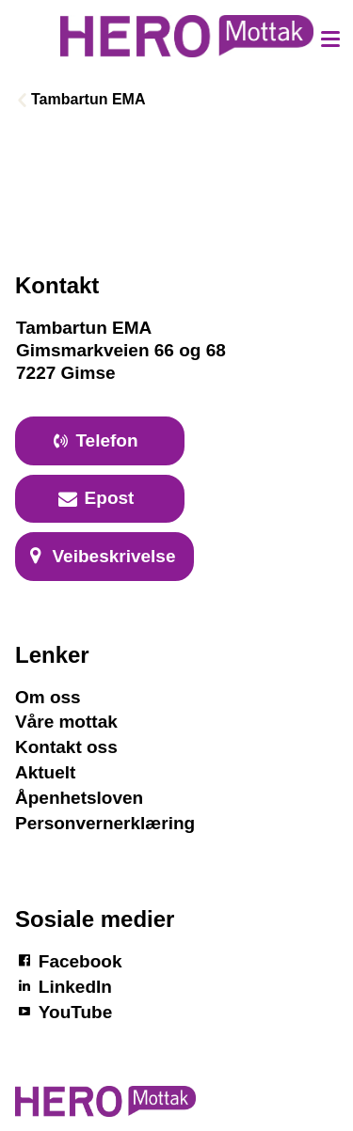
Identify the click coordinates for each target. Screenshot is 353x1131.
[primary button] (100, 440)
